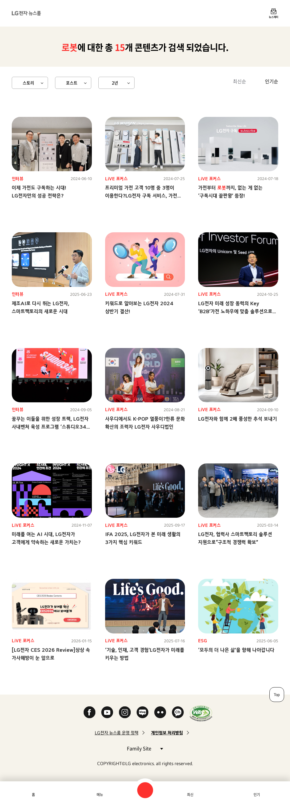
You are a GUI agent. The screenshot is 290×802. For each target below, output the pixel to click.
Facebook (89, 712)
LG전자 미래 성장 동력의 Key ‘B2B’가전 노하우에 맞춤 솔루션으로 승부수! (235, 311)
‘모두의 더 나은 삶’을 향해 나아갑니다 (236, 650)
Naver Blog (142, 712)
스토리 (28, 83)
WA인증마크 (201, 713)
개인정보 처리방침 (167, 733)
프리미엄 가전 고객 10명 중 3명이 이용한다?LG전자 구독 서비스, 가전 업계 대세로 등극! (141, 195)
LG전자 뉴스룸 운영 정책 (116, 733)
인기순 (271, 81)
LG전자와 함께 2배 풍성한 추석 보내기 (237, 419)
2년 (115, 83)
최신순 (239, 81)
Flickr (160, 712)
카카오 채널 (178, 712)
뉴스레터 (273, 17)
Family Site (145, 748)
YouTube (107, 712)
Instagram (125, 712)
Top (277, 694)
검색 (145, 790)
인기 (256, 794)
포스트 (71, 83)
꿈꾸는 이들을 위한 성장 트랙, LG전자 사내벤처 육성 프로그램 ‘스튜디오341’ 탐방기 (51, 427)
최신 (190, 794)
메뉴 (100, 794)
